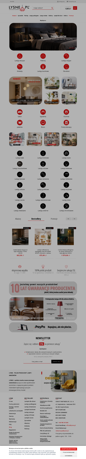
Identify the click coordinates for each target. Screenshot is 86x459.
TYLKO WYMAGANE (68, 452)
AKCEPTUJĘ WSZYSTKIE (68, 449)
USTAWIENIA (68, 455)
